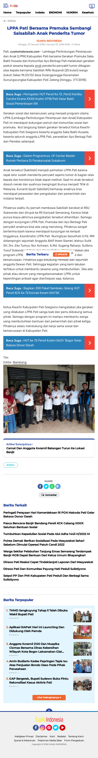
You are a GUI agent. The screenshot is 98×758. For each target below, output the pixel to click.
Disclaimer (41, 736)
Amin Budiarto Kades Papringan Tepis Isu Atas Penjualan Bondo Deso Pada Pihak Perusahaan (38, 665)
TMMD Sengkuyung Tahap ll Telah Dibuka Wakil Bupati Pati (38, 612)
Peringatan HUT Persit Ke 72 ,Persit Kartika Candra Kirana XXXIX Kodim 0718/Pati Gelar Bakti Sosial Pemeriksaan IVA (44, 98)
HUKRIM (72, 12)
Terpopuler (23, 12)
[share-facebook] (40, 486)
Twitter (57, 729)
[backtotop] (49, 712)
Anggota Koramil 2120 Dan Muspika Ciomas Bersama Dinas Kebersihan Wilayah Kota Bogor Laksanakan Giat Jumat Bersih (35, 648)
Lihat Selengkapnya (49, 697)
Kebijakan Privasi (24, 736)
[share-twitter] (46, 486)
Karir (52, 736)
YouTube (65, 729)
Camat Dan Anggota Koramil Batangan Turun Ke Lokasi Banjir (45, 450)
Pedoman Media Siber (50, 740)
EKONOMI (55, 12)
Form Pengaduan (74, 740)
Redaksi (61, 736)
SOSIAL (10, 465)
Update (61, 254)
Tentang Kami (76, 736)
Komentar (49, 494)
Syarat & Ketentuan (24, 740)
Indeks (39, 12)
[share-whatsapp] (52, 486)
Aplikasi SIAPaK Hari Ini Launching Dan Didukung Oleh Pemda (36, 629)
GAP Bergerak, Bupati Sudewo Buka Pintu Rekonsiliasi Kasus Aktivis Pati (38, 680)
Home (7, 12)
